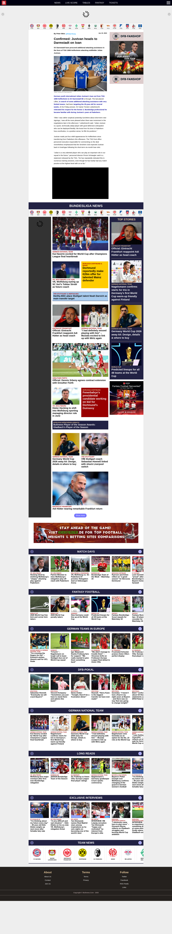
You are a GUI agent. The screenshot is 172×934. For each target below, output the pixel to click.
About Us (47, 910)
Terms (86, 910)
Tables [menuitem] (86, 3)
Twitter (124, 910)
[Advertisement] (86, 38)
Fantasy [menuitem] (99, 3)
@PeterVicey (71, 67)
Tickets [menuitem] (113, 3)
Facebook (124, 913)
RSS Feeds (124, 917)
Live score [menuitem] (71, 3)
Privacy (86, 913)
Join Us (48, 917)
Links (124, 920)
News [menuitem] (57, 3)
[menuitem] (27, 3)
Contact (48, 913)
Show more (80, 549)
